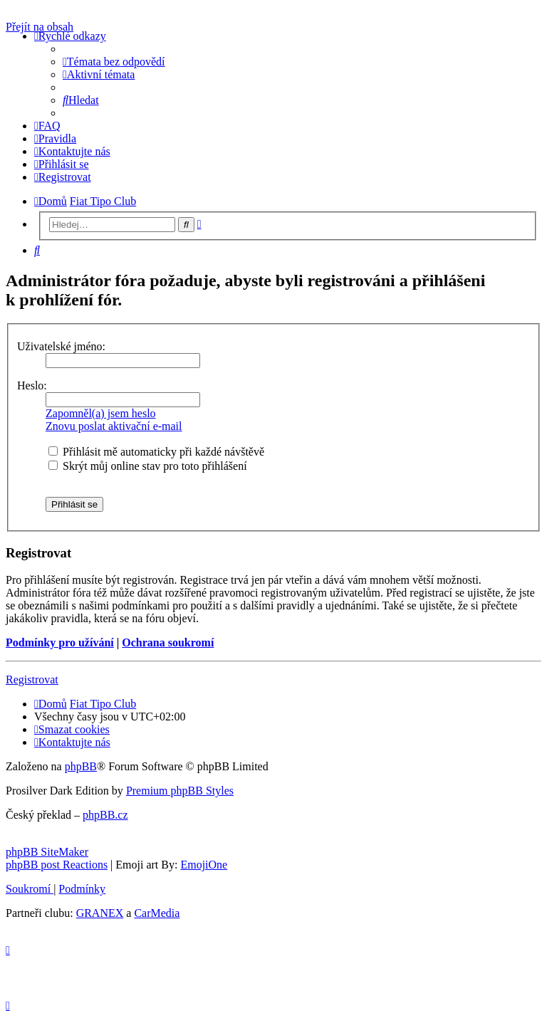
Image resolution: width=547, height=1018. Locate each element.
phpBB (81, 766)
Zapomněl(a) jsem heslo (101, 413)
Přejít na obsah (39, 27)
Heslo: (32, 385)
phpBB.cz (105, 815)
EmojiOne (203, 865)
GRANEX (100, 913)
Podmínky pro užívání (60, 642)
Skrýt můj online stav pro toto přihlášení (147, 466)
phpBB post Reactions (57, 865)
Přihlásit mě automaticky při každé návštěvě (156, 452)
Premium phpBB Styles (180, 791)
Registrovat (32, 679)
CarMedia (156, 913)
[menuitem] (114, 62)
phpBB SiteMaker (47, 852)
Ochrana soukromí (168, 642)
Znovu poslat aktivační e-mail (114, 426)
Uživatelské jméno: (61, 346)
